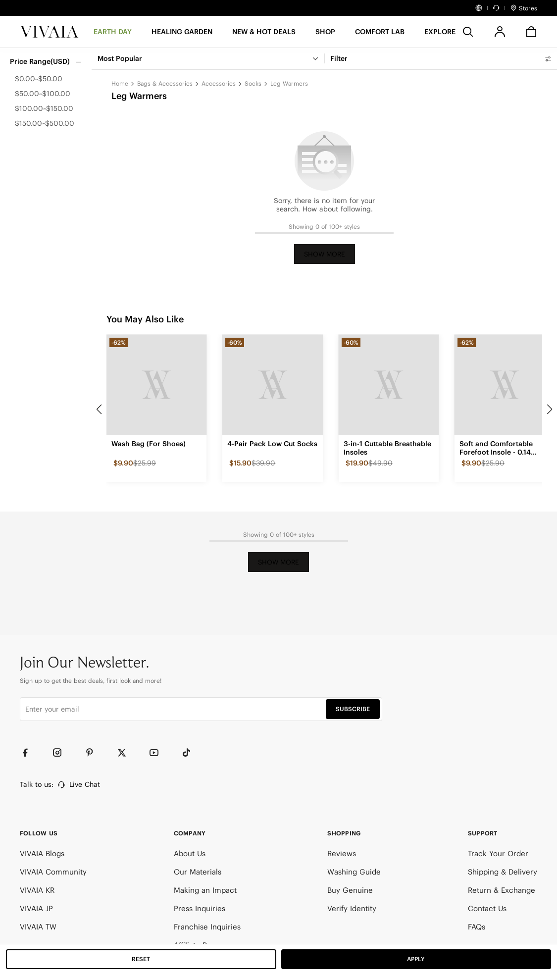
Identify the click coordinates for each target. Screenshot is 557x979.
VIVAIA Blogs (42, 853)
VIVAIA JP (36, 908)
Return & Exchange (501, 890)
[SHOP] (325, 35)
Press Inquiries (199, 908)
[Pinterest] (94, 753)
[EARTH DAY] (113, 35)
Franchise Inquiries (207, 926)
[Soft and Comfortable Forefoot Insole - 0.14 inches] (505, 385)
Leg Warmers (289, 83)
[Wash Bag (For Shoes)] (156, 385)
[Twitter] (126, 753)
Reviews (341, 853)
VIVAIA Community (53, 871)
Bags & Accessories (165, 83)
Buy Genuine (350, 890)
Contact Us (487, 908)
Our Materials (197, 871)
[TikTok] (191, 753)
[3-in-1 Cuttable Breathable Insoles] (389, 385)
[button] (263, 35)
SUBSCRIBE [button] (353, 709)
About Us (189, 853)
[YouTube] (158, 753)
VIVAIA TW (38, 926)
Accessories (219, 83)
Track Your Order (498, 853)
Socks (253, 83)
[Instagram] (62, 753)
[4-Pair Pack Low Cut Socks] (272, 385)
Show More (324, 254)
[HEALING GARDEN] (182, 35)
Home (119, 83)
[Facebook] (30, 753)
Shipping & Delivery (502, 871)
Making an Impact (205, 890)
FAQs (476, 926)
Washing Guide (354, 871)
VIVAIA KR (37, 890)
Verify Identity (351, 908)
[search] (468, 32)
